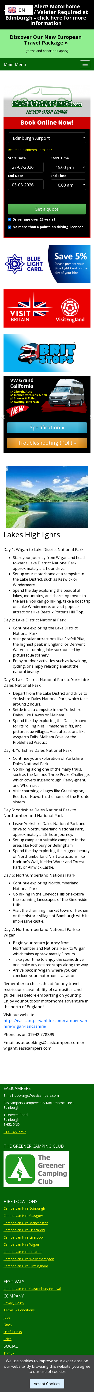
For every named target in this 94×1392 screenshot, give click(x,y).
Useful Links (13, 1332)
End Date (15, 175)
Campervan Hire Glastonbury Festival (32, 1288)
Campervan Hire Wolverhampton (29, 1259)
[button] (10, 414)
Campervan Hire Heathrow (24, 1230)
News (8, 1324)
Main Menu (15, 64)
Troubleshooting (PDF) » (47, 442)
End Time (58, 175)
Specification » (47, 427)
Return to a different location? (30, 150)
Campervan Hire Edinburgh (24, 1208)
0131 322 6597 (15, 1131)
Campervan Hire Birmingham (26, 1266)
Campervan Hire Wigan (21, 1244)
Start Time (60, 158)
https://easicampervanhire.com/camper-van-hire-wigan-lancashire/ (46, 1023)
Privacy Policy (14, 1303)
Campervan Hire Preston (22, 1251)
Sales (7, 1339)
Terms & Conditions (19, 1310)
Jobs (7, 1317)
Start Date (17, 158)
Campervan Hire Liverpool (24, 1237)
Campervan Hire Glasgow (23, 1215)
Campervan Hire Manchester (26, 1223)
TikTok (9, 1353)
